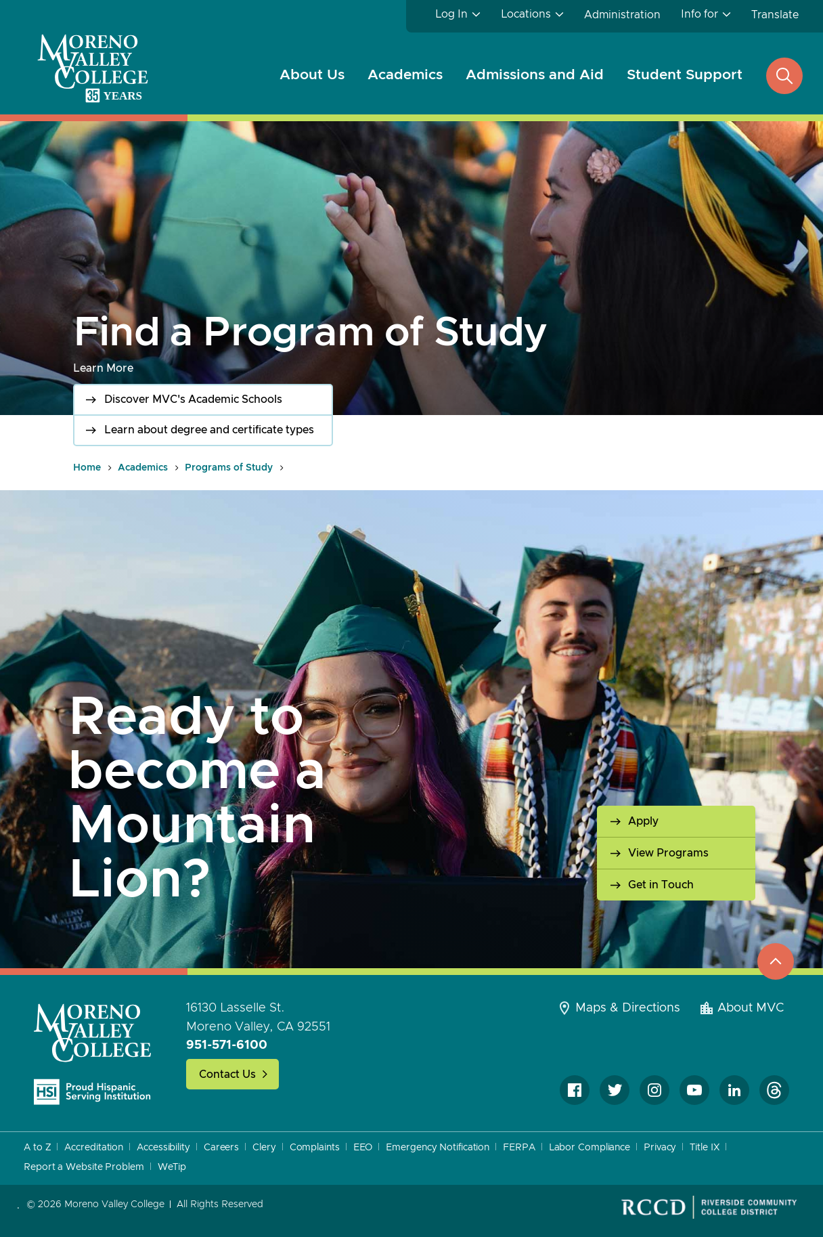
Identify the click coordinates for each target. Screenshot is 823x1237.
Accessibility (163, 1147)
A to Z (37, 1147)
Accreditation (93, 1147)
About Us (312, 75)
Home (87, 468)
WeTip (172, 1167)
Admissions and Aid (535, 75)
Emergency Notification (437, 1147)
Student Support (684, 75)
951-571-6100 (226, 1045)
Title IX (704, 1147)
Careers (221, 1147)
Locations (526, 14)
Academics (405, 75)
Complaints (315, 1147)
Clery (264, 1147)
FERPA (519, 1147)
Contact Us (227, 1074)
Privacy (660, 1147)
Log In (451, 14)
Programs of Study (229, 468)
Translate (775, 14)
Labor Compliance (589, 1147)
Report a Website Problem (84, 1167)
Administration (622, 14)
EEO (363, 1147)
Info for (699, 14)
